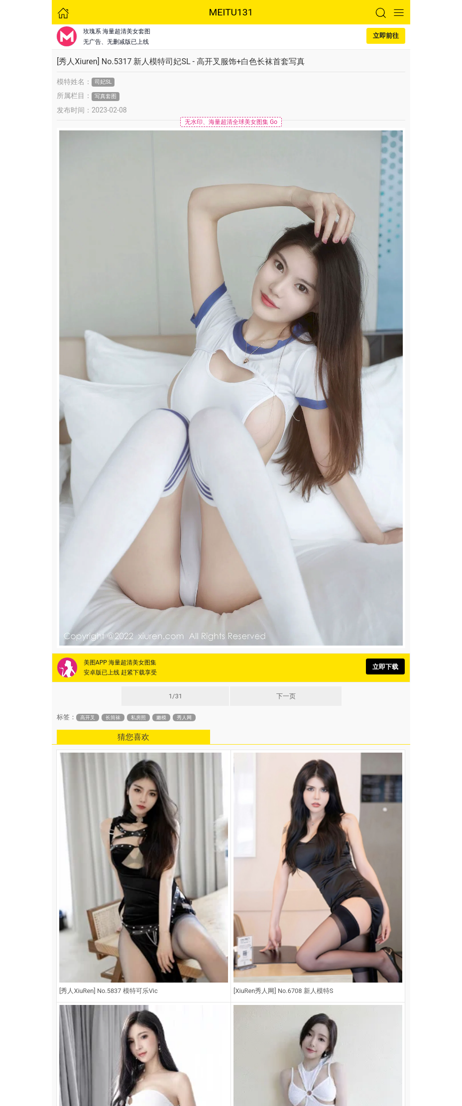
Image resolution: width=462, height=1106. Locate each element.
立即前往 (386, 35)
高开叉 (87, 717)
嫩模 (161, 717)
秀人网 (184, 717)
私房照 (138, 717)
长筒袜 (113, 717)
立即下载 (385, 666)
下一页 (286, 696)
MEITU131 (231, 12)
